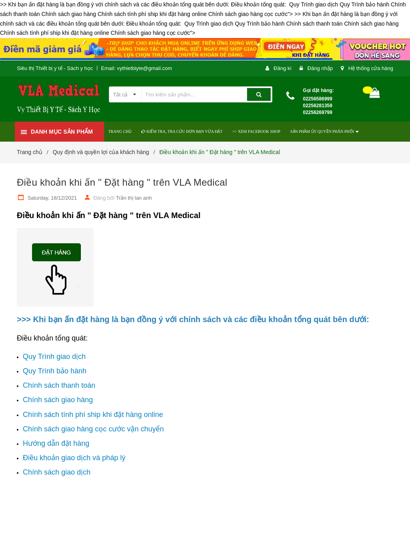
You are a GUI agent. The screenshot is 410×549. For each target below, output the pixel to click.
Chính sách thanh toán (59, 385)
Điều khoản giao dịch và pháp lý (74, 458)
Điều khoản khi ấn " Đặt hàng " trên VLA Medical (122, 182)
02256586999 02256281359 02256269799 (317, 105)
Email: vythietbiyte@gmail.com (136, 68)
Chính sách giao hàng (58, 400)
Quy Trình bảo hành (54, 371)
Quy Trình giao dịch (54, 357)
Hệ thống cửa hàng (370, 68)
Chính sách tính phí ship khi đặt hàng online (93, 415)
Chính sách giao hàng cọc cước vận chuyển (93, 429)
